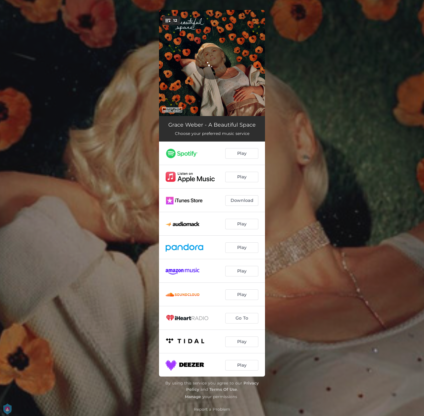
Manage (193, 396)
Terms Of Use (223, 389)
